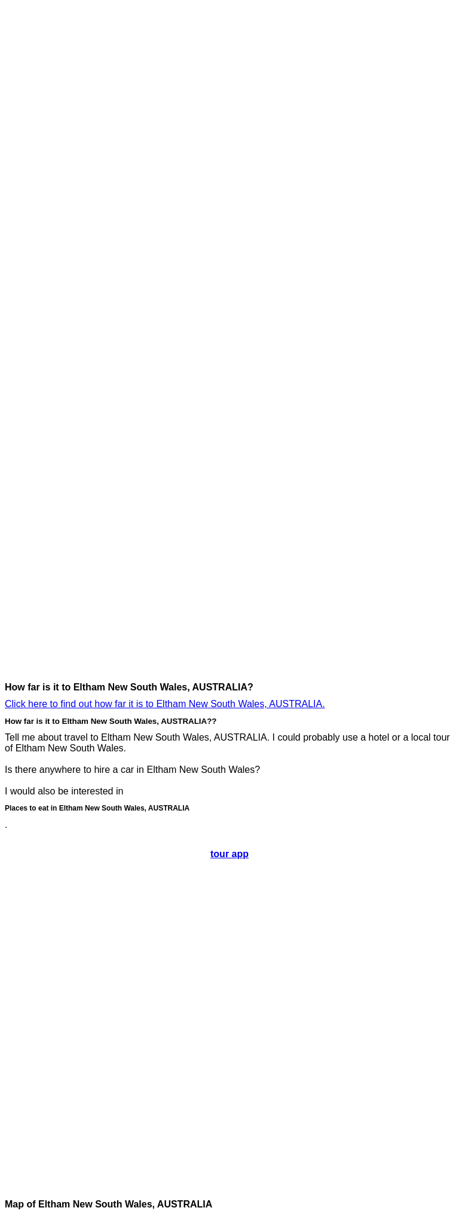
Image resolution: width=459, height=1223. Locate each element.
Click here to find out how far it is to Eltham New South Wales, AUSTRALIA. (165, 704)
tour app (229, 854)
